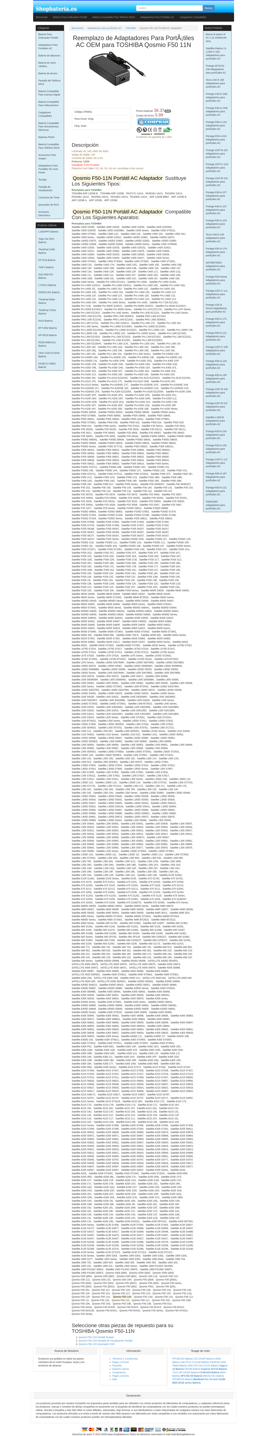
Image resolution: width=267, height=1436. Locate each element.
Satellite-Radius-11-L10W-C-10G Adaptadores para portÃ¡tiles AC (216, 53)
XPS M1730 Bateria (191, 1375)
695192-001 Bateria (213, 1375)
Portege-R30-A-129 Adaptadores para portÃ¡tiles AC (216, 364)
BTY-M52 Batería (47, 328)
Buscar (208, 8)
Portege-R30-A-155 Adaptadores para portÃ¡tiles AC (216, 449)
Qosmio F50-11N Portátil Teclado (96, 1337)
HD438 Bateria (192, 1369)
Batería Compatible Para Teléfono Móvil (114, 17)
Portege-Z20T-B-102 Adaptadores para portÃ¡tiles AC (217, 153)
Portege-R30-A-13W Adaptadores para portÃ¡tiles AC (217, 111)
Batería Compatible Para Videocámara (48, 103)
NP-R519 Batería (47, 335)
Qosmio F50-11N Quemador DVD (97, 1344)
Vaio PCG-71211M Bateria (195, 1362)
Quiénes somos (120, 1369)
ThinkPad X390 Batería (46, 251)
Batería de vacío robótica (47, 64)
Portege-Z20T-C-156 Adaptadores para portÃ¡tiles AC (217, 350)
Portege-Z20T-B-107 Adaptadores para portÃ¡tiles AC (217, 406)
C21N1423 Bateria (209, 1372)
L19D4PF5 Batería (48, 231)
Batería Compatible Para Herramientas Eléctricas (48, 126)
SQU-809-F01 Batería (45, 276)
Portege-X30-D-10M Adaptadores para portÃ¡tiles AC (216, 97)
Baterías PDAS (46, 137)
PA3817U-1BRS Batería (47, 365)
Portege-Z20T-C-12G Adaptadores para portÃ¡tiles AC (217, 167)
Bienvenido (42, 17)
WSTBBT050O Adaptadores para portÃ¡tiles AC (215, 266)
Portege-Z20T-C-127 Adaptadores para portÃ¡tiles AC (217, 463)
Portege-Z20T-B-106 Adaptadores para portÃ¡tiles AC (217, 392)
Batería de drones (48, 73)
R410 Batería (45, 320)
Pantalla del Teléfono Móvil (49, 82)
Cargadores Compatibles (193, 17)
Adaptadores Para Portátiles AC (157, 17)
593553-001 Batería (49, 292)
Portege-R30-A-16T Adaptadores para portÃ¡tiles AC (216, 477)
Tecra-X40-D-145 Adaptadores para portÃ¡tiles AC (215, 238)
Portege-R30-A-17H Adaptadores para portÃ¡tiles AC (216, 252)
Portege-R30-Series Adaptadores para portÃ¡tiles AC (216, 280)
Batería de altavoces (49, 55)
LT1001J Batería (47, 285)
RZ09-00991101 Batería (47, 344)
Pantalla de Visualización (45, 189)
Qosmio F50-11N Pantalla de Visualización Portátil (105, 1340)
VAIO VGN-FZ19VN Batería (49, 355)
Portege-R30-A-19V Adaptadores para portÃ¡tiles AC (216, 435)
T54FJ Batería (46, 267)
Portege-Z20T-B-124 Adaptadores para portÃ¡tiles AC (217, 182)
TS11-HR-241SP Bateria (185, 1372)
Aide (114, 1379)
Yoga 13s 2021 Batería (46, 240)
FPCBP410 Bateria (182, 1358)
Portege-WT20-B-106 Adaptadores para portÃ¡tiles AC (216, 69)
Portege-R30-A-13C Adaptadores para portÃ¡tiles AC (216, 125)
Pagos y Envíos (120, 1362)
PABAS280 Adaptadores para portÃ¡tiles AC (215, 505)
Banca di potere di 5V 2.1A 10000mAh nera (216, 38)
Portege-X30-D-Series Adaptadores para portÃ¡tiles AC (216, 308)
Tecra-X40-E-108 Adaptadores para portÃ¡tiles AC (215, 83)
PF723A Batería (46, 260)
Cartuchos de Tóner (49, 197)
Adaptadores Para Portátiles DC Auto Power (48, 169)
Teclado (42, 179)
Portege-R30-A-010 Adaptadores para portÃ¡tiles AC (216, 139)
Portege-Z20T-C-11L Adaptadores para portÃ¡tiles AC (217, 294)
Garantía (117, 1365)
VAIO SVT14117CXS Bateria (203, 1365)
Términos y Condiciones (125, 1358)
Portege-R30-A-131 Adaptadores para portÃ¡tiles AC (216, 491)
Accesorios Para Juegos (47, 157)
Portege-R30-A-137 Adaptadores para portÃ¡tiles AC (216, 210)
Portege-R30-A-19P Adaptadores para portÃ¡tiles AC (216, 378)
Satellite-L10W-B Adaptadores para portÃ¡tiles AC (215, 421)
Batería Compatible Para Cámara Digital (49, 93)
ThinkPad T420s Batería (47, 312)
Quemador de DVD (48, 204)
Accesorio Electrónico (44, 214)
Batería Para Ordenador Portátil (70, 17)
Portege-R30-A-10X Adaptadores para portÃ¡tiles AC (216, 224)
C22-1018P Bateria (203, 1358)
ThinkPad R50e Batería (46, 301)
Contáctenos (119, 1372)
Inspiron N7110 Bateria (214, 1369)
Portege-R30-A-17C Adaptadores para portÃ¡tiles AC (216, 322)
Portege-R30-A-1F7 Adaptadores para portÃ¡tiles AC (216, 196)
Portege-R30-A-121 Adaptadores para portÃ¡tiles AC (216, 336)
